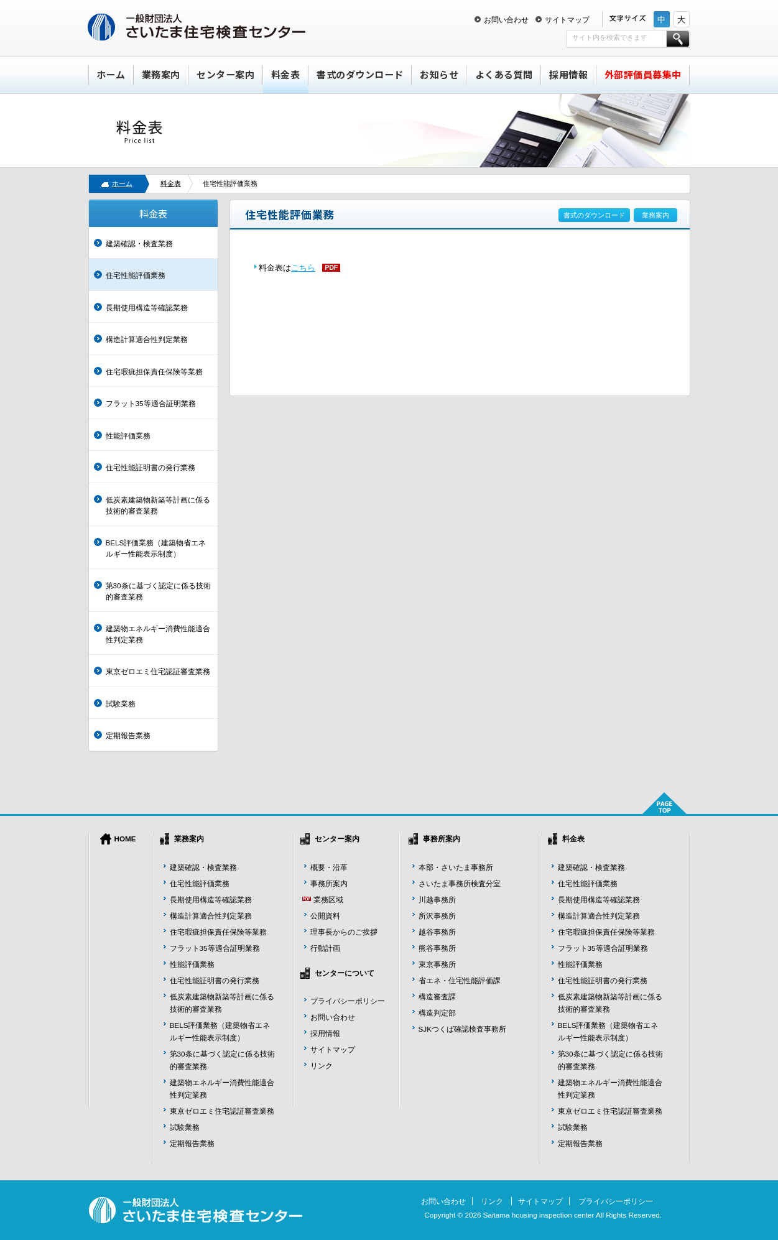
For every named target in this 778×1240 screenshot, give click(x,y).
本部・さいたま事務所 (456, 867)
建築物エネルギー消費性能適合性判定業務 (158, 634)
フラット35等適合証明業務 (151, 403)
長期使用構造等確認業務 (147, 307)
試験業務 (121, 704)
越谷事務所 (437, 932)
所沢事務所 (437, 916)
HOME (125, 839)
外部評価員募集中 (643, 74)
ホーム (111, 74)
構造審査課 (437, 996)
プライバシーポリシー (347, 1001)
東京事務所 (437, 964)
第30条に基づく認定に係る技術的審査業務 (158, 591)
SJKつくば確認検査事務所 (462, 1029)
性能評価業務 (128, 436)
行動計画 (325, 948)
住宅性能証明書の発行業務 (150, 467)
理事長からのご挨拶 (343, 932)
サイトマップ (567, 20)
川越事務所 (437, 899)
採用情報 (568, 74)
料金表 (285, 74)
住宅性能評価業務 (135, 275)
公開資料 (325, 916)
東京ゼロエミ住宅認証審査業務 (158, 671)
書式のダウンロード (360, 74)
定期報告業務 (128, 735)
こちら (303, 267)
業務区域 (328, 899)
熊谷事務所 (437, 948)
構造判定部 (437, 1013)
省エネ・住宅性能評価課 (460, 980)
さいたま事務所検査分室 (460, 883)
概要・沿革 (329, 867)
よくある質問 (504, 74)
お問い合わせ (506, 20)
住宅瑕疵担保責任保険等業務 (154, 372)
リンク (321, 1066)
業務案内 (161, 74)
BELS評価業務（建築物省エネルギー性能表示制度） (156, 548)
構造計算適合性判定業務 (147, 339)
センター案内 (225, 74)
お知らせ (439, 74)
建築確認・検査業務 (139, 243)
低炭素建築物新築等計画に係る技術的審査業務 (158, 505)
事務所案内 (329, 883)
